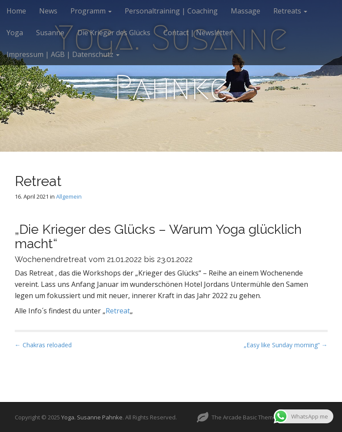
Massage (245, 11)
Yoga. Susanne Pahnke (92, 417)
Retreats (290, 11)
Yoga (15, 32)
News (48, 11)
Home (16, 11)
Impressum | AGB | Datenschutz (63, 54)
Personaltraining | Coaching (171, 11)
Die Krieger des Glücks (113, 32)
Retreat (118, 311)
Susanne (50, 32)
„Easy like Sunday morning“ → (286, 345)
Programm (91, 11)
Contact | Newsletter (197, 32)
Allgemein (69, 196)
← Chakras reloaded (43, 345)
